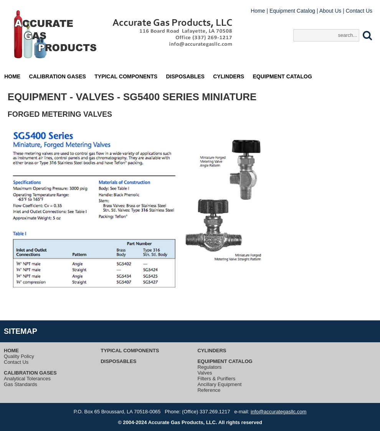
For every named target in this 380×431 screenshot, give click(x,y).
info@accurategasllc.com (278, 411)
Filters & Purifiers (216, 378)
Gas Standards (20, 384)
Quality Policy (19, 356)
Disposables (185, 76)
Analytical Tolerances (27, 378)
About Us (330, 11)
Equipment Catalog (292, 11)
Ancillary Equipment (219, 384)
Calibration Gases (57, 76)
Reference (208, 390)
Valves (204, 373)
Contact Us (359, 11)
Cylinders (228, 76)
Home (258, 11)
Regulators (209, 367)
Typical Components (125, 76)
